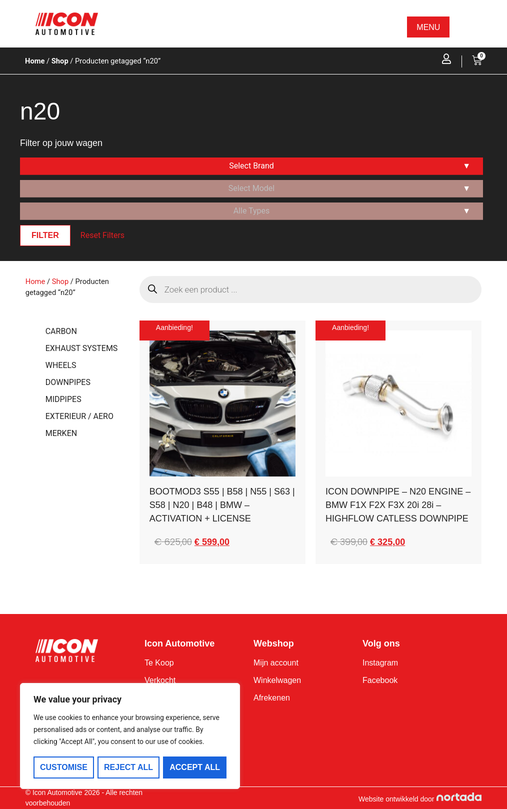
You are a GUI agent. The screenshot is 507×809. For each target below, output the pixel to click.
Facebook (380, 680)
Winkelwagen (277, 680)
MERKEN (61, 433)
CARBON (61, 331)
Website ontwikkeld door (396, 799)
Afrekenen (272, 698)
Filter (45, 235)
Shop (60, 61)
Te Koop (159, 662)
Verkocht (160, 680)
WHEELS (61, 365)
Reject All (128, 767)
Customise (64, 767)
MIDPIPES (64, 399)
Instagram (380, 662)
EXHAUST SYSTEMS (82, 348)
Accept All (195, 767)
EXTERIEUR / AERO (80, 416)
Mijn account (276, 662)
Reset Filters (102, 235)
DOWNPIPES (68, 382)
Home (34, 61)
